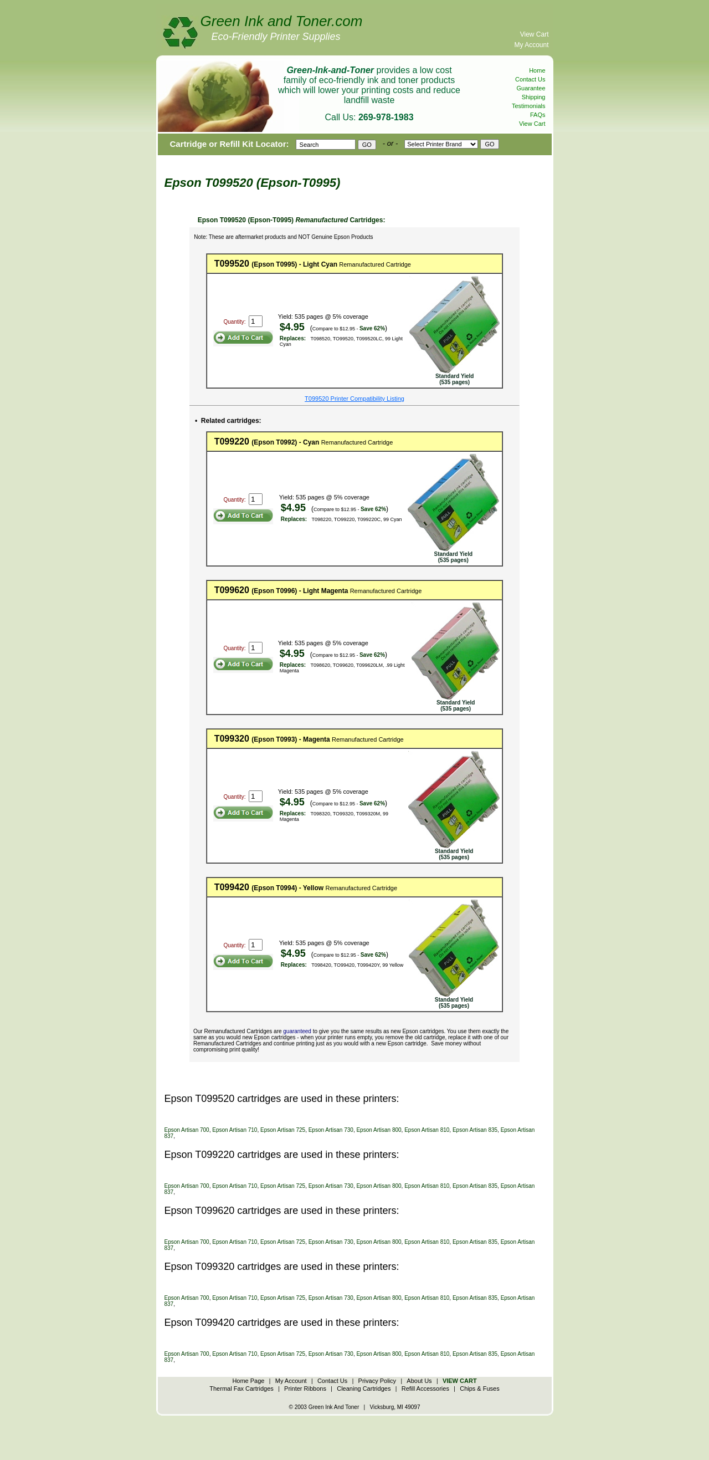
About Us (419, 1380)
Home (537, 70)
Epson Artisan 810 (426, 1130)
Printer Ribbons (305, 1388)
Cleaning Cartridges (364, 1388)
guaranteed (297, 1031)
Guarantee (531, 88)
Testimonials (529, 106)
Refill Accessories (425, 1388)
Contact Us (530, 79)
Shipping (534, 97)
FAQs (538, 114)
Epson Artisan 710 (234, 1130)
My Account (531, 45)
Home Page (248, 1380)
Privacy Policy (377, 1380)
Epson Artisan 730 (331, 1130)
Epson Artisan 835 (475, 1130)
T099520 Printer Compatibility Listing (354, 398)
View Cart (534, 34)
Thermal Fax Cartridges (241, 1388)
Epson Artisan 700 (187, 1130)
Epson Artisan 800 (378, 1130)
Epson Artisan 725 (282, 1130)
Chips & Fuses (480, 1388)
